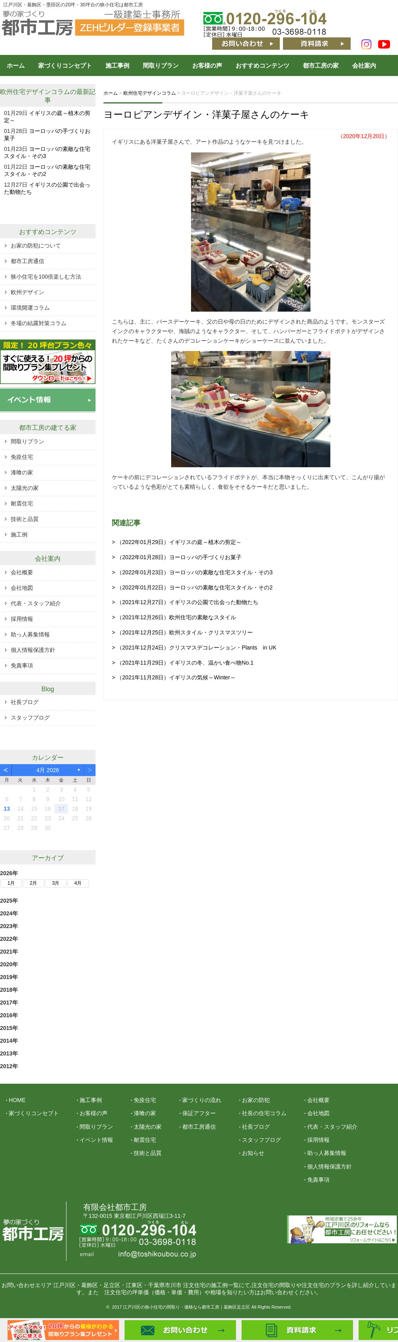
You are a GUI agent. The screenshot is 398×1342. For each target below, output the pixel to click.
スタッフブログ (30, 717)
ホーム (16, 65)
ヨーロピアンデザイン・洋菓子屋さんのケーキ (206, 114)
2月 (33, 883)
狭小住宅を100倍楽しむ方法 (46, 276)
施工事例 (117, 65)
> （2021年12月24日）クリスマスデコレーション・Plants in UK (194, 647)
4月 (78, 883)
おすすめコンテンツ (262, 65)
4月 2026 (48, 770)
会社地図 (22, 588)
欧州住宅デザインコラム (35, 91)
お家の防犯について (36, 245)
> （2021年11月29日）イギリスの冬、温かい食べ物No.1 (183, 662)
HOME (17, 1100)
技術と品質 (25, 519)
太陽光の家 (25, 488)
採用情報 (22, 619)
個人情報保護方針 (33, 650)
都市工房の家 (321, 65)
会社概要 (22, 572)
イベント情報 (96, 1140)
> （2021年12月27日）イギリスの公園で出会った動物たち (185, 602)
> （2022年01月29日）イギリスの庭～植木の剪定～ (177, 542)
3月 (56, 883)
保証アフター (199, 1113)
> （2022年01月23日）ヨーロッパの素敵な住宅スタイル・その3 (192, 572)
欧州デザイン (27, 292)
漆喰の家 (22, 472)
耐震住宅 (22, 503)
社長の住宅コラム (264, 1113)
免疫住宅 (22, 457)
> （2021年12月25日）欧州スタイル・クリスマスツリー (182, 632)
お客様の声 (207, 65)
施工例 (19, 534)
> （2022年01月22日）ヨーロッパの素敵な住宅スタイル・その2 (192, 587)
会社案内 (364, 65)
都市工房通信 (27, 261)
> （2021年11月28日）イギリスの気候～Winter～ (174, 677)
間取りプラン (161, 65)
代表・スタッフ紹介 (36, 603)
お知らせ (253, 1153)
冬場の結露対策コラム (38, 323)
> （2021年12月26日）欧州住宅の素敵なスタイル (174, 617)
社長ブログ (25, 702)
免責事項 (22, 665)
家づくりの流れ (201, 1100)
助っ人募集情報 (30, 634)
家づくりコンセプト (65, 65)
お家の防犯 (256, 1100)
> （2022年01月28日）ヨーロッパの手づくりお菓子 (177, 557)
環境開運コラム (30, 307)
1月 (11, 883)
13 (7, 809)
